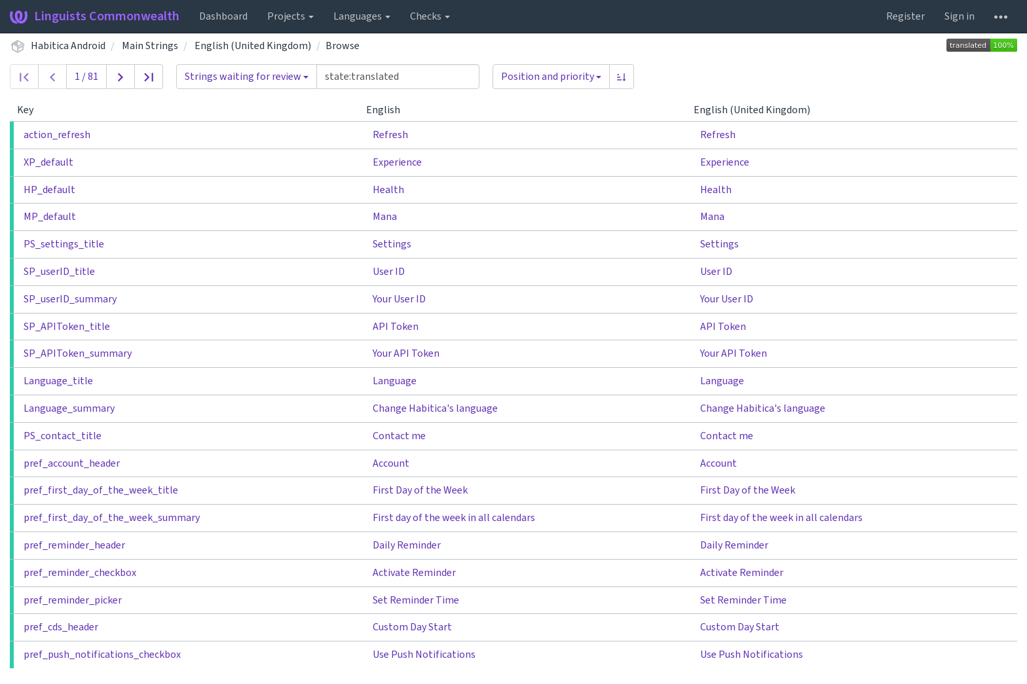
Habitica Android (68, 46)
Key (30, 110)
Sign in (959, 16)
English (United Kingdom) (253, 46)
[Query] (397, 76)
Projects (290, 16)
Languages (361, 16)
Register (905, 16)
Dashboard (223, 16)
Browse (343, 46)
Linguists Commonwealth (94, 16)
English (388, 110)
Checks (430, 16)
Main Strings (150, 46)
